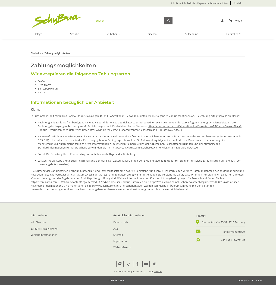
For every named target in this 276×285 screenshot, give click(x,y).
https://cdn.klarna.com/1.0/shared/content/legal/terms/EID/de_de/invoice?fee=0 (195, 126)
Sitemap (118, 234)
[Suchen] (129, 20)
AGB (115, 228)
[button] (222, 20)
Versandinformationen (44, 234)
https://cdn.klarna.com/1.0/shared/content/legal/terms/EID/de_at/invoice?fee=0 (136, 130)
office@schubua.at (234, 231)
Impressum (120, 241)
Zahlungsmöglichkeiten (44, 228)
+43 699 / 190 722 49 (233, 240)
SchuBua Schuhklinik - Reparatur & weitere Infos (199, 3)
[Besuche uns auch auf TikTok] (128, 264)
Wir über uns (38, 222)
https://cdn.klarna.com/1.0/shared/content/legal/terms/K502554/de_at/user (194, 182)
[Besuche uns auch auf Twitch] (120, 264)
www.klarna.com (105, 185)
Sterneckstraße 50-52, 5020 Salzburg (223, 222)
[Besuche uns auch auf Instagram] (154, 264)
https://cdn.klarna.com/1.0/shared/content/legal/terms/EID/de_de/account (156, 147)
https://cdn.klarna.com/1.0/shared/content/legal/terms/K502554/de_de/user (75, 182)
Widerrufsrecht (122, 247)
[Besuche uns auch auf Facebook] (137, 264)
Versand (158, 271)
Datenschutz (120, 222)
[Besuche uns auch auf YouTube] (146, 264)
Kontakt (237, 3)
